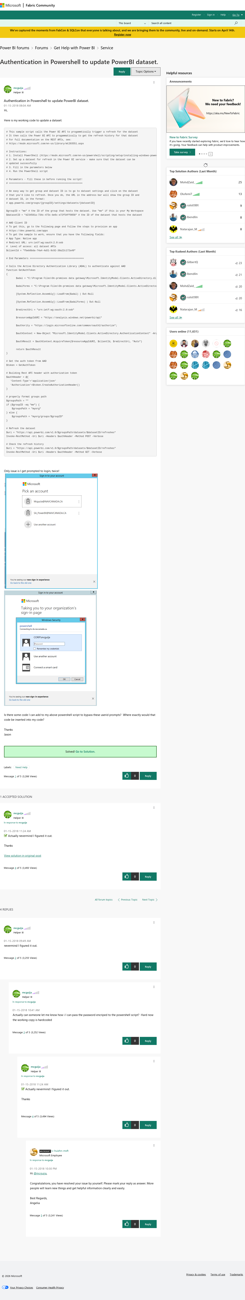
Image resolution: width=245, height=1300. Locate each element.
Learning (145, 5)
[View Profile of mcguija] (18, 88)
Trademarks (236, 1274)
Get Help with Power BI (74, 47)
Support (161, 5)
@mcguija (40, 1173)
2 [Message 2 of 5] (15, 957)
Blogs (131, 5)
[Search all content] (194, 23)
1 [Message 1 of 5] (15, 776)
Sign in (211, 14)
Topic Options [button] (145, 71)
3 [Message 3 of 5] (24, 1032)
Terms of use (218, 1274)
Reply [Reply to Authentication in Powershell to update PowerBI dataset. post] (148, 775)
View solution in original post (22, 855)
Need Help (21, 767)
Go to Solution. (85, 751)
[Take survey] (182, 152)
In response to (15, 822)
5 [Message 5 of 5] (41, 1215)
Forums (63, 5)
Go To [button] (235, 14)
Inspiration (80, 5)
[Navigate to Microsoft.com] (10, 5)
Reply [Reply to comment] (148, 876)
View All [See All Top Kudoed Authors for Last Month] (176, 317)
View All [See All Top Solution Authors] (176, 237)
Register (196, 14)
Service (107, 47)
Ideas (96, 5)
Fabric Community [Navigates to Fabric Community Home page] (40, 5)
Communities (113, 5)
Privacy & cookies (196, 1274)
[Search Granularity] (132, 23)
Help (223, 14)
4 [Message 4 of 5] (15, 867)
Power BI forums (14, 47)
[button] (122, 71)
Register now (122, 34)
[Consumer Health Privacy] (50, 1287)
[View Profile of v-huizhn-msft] (60, 1150)
